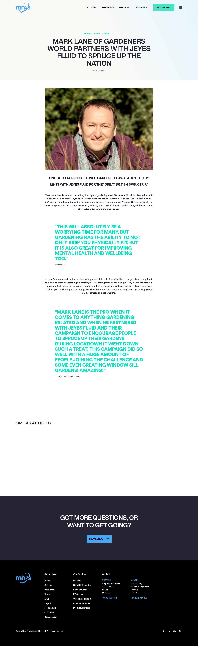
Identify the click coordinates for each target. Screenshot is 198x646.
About (47, 580)
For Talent (125, 7)
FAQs (46, 598)
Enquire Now (164, 7)
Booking (91, 7)
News (97, 33)
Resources (49, 589)
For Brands (108, 7)
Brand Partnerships (82, 585)
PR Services (78, 594)
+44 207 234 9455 (139, 597)
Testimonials (50, 607)
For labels (141, 7)
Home (87, 33)
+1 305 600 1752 (109, 597)
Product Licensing (81, 607)
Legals (47, 603)
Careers (48, 585)
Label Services (80, 589)
